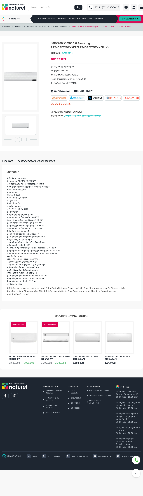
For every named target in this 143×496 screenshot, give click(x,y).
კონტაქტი (98, 19)
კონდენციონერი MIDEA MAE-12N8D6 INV (23, 358)
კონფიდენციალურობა (100, 396)
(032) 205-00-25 (51, 456)
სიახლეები (87, 19)
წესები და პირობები (99, 391)
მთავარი (42, 19)
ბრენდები (62, 19)
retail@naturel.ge (125, 456)
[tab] (10, 161)
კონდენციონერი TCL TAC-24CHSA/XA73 (117, 358)
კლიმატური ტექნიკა (36, 27)
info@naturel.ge (102, 456)
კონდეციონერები (58, 27)
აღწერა (7, 161)
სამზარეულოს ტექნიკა (52, 399)
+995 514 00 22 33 (77, 456)
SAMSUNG (67, 53)
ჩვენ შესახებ (74, 19)
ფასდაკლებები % (130, 19)
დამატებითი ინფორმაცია (36, 161)
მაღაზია (51, 19)
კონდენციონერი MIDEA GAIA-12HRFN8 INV (55, 358)
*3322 (32, 456)
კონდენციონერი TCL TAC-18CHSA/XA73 (85, 358)
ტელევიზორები (53, 413)
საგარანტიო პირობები (95, 402)
